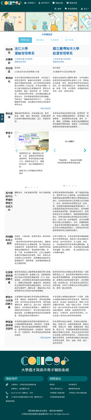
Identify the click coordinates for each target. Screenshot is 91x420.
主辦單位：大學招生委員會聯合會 (23, 384)
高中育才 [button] (44, 3)
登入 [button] (85, 9)
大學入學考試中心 (56, 389)
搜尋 (58, 9)
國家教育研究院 (74, 389)
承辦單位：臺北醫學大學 (20, 389)
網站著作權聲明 (56, 411)
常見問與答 (71, 9)
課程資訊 (40, 40)
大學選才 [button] (30, 3)
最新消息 (72, 3)
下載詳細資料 (45, 108)
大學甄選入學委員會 (57, 393)
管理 (29, 59)
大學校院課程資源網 (57, 397)
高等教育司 (73, 384)
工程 (18, 59)
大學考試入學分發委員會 (78, 393)
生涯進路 (54, 40)
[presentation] (16, 151)
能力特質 (69, 40)
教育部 (52, 384)
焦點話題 (57, 3)
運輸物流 (20, 62)
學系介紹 (25, 40)
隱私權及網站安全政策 (37, 411)
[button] (26, 187)
